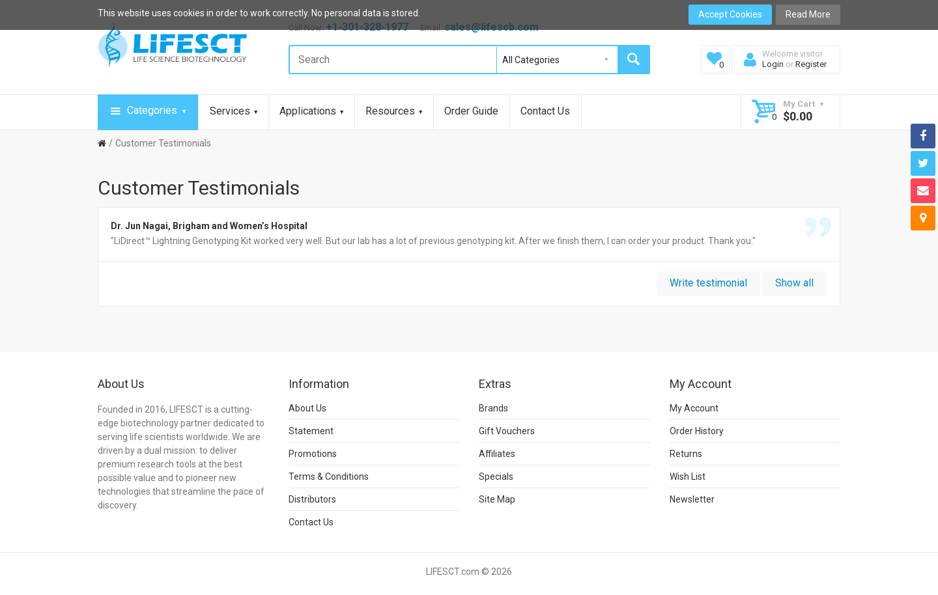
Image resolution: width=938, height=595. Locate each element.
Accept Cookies (730, 14)
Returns (686, 454)
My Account (694, 408)
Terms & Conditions (329, 476)
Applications (311, 111)
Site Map (497, 499)
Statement (311, 431)
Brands (493, 408)
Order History (697, 431)
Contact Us (545, 111)
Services (233, 111)
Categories (148, 111)
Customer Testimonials (163, 143)
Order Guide (471, 111)
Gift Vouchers (507, 431)
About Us (307, 408)
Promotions (313, 454)
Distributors (312, 499)
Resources (393, 111)
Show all (794, 283)
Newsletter (692, 499)
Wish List (687, 476)
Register (810, 64)
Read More (808, 14)
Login (773, 64)
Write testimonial (708, 283)
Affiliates (497, 454)
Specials (496, 476)
